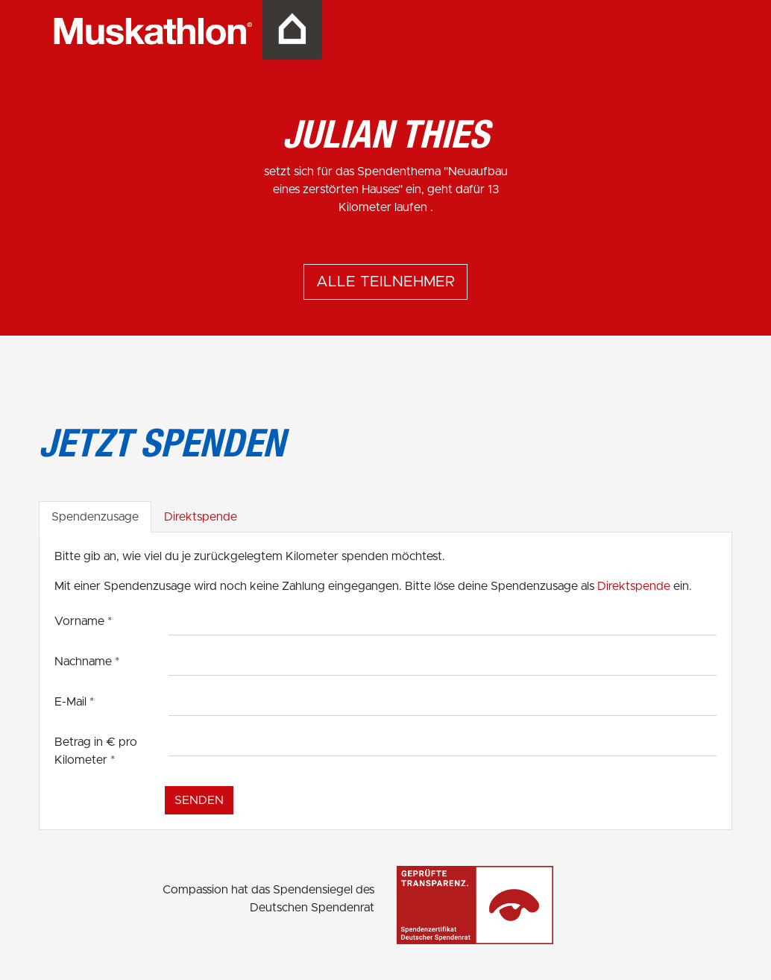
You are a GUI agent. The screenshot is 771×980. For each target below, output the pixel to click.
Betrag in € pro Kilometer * (95, 751)
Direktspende (200, 517)
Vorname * (83, 621)
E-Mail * (74, 702)
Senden (199, 800)
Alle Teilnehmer (385, 281)
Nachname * (86, 662)
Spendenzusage (95, 517)
